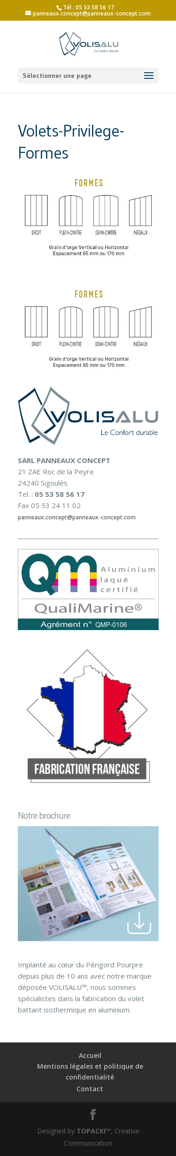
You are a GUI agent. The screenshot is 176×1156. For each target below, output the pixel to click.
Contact (90, 1088)
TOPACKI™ (94, 1130)
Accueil (90, 1055)
